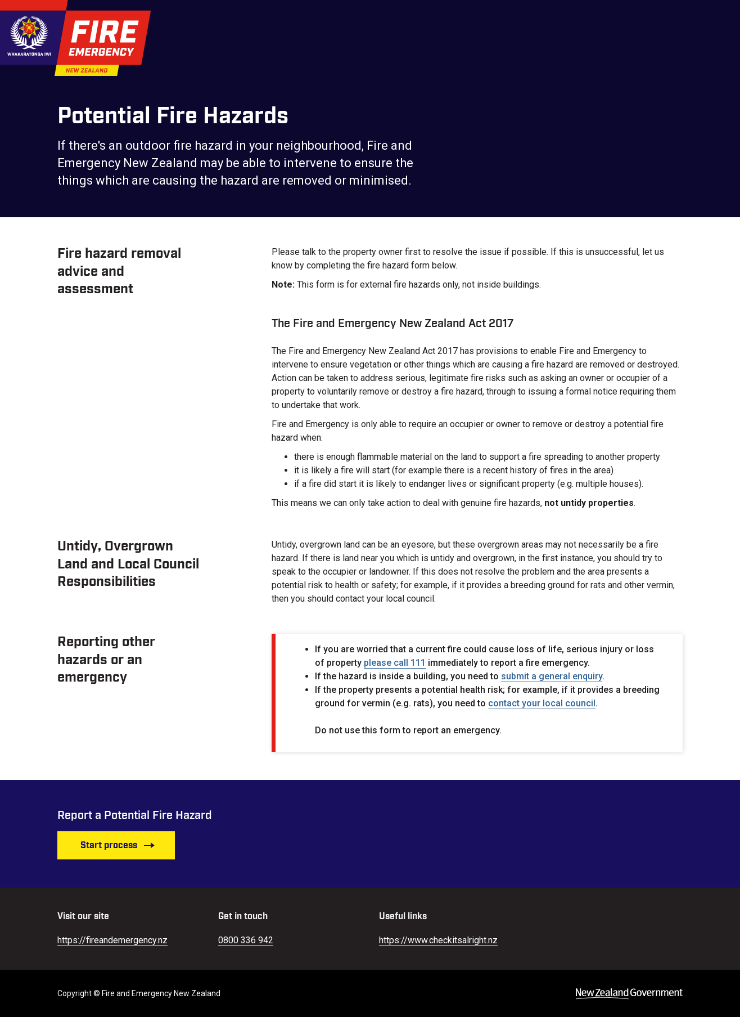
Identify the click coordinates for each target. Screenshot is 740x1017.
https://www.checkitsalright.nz (438, 940)
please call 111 (395, 662)
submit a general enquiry (551, 676)
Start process (117, 845)
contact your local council (541, 703)
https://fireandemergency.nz (112, 940)
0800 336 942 (245, 940)
